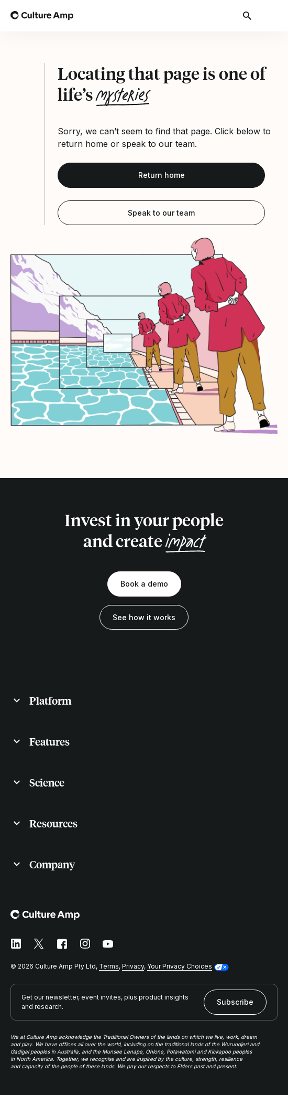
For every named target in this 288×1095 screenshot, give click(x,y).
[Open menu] (271, 15)
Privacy (133, 966)
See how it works (144, 617)
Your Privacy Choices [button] (179, 966)
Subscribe (235, 1001)
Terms (109, 966)
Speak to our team (161, 212)
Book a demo (144, 583)
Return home (161, 175)
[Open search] (248, 15)
